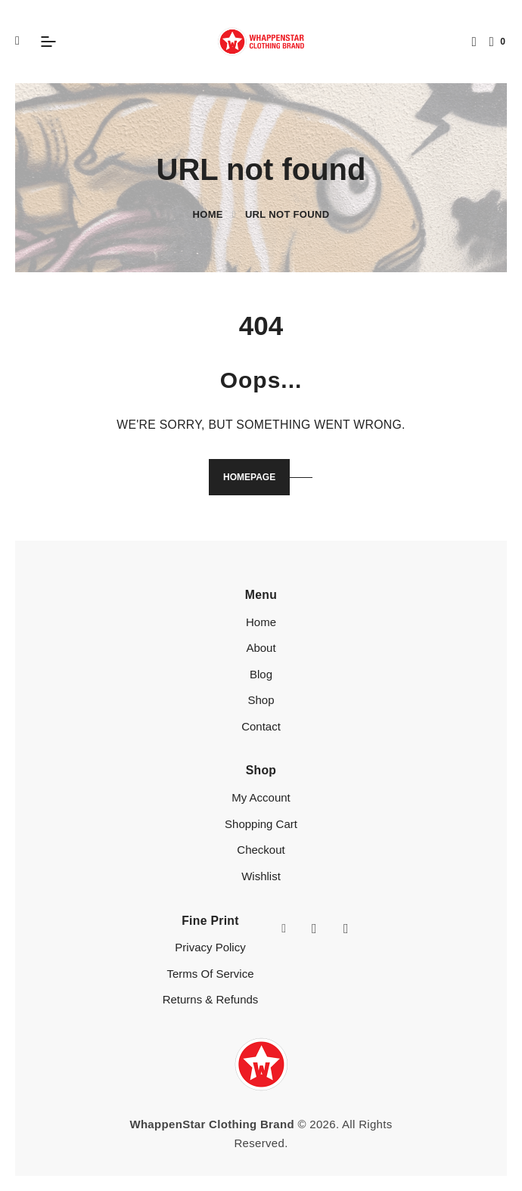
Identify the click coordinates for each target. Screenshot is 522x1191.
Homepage (249, 477)
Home (208, 214)
